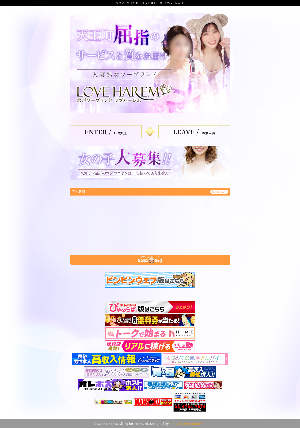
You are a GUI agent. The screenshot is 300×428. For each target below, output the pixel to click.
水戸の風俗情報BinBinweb (188, 424)
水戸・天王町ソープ (150, 257)
